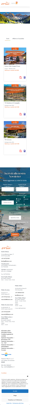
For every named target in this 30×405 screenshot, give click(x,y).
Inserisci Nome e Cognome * (7, 185)
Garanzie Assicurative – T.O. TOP (7, 342)
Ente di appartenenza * (15, 214)
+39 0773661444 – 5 (6, 297)
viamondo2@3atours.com (7, 314)
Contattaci (4, 373)
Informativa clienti (5, 331)
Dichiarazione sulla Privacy (18, 403)
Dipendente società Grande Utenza (19, 206)
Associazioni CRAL (26, 207)
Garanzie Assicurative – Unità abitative (7, 345)
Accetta (15, 391)
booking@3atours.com (6, 261)
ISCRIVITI (15, 234)
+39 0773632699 (5, 312)
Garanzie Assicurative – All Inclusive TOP (7, 338)
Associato (26, 199)
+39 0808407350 (19, 292)
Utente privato (18, 200)
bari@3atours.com (19, 295)
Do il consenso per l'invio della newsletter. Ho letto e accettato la (15, 223)
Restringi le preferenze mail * (22, 194)
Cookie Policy (9, 403)
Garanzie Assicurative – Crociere (7, 349)
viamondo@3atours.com (6, 299)
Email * (8, 200)
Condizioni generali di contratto (7, 335)
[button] (27, 376)
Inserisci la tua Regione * (22, 185)
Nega (15, 395)
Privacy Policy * (20, 224)
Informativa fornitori (6, 332)
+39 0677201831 (5, 258)
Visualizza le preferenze (15, 400)
